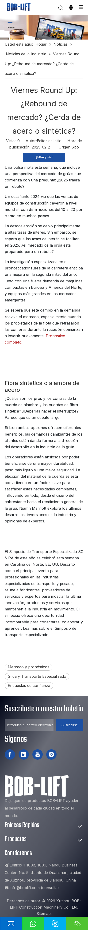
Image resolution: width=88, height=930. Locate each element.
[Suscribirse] (69, 725)
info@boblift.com (25, 887)
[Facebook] (10, 754)
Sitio (75, 147)
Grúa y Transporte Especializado (37, 676)
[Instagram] (51, 754)
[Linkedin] (24, 754)
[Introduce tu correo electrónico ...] (29, 725)
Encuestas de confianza (29, 685)
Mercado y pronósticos (28, 667)
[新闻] (44, 27)
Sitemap (43, 913)
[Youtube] (37, 754)
